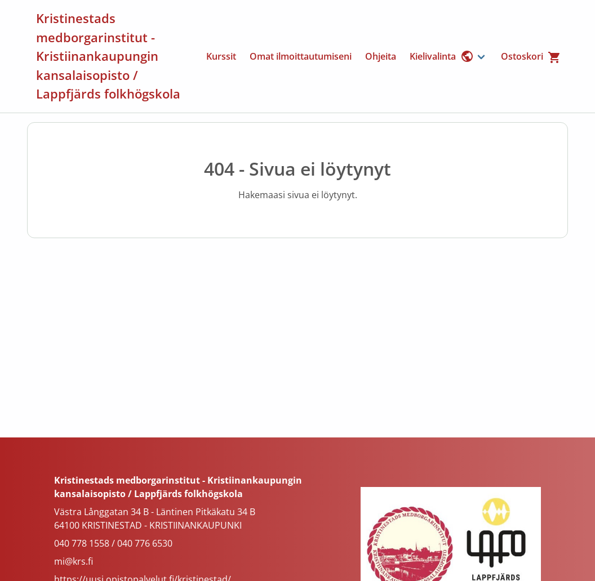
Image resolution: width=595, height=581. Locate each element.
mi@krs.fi (73, 561)
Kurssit (221, 56)
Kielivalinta (442, 56)
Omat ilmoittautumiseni (301, 56)
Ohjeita (380, 56)
